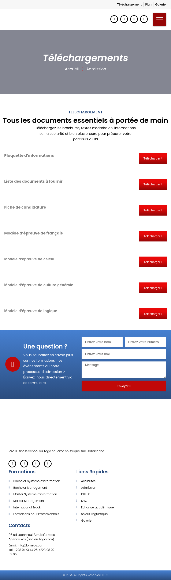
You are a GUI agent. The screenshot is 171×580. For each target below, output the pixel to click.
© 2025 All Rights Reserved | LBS (85, 575)
